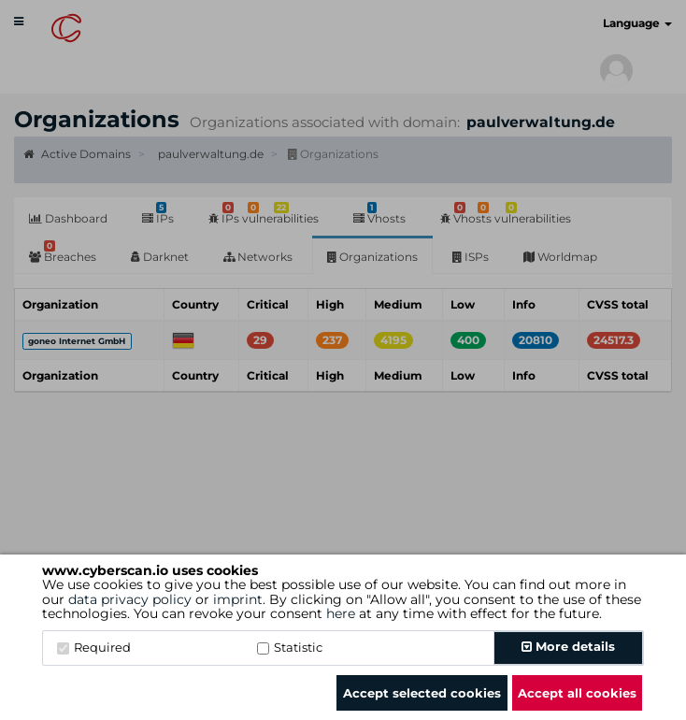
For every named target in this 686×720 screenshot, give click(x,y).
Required (94, 647)
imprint (238, 599)
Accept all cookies (577, 692)
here (340, 613)
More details (568, 646)
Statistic (289, 647)
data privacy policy (130, 599)
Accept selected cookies (422, 692)
